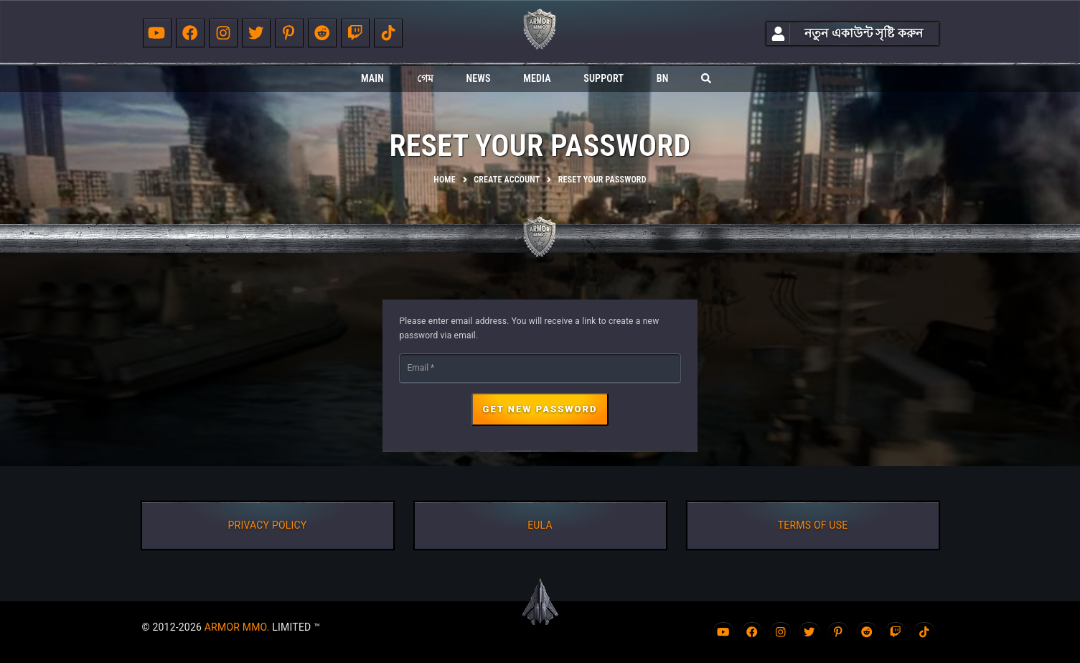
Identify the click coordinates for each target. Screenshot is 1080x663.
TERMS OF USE (813, 525)
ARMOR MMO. (237, 627)
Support (603, 78)
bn (663, 78)
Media (537, 78)
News (478, 78)
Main (372, 78)
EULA (540, 525)
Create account (507, 180)
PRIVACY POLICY (267, 525)
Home (444, 180)
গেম (425, 78)
